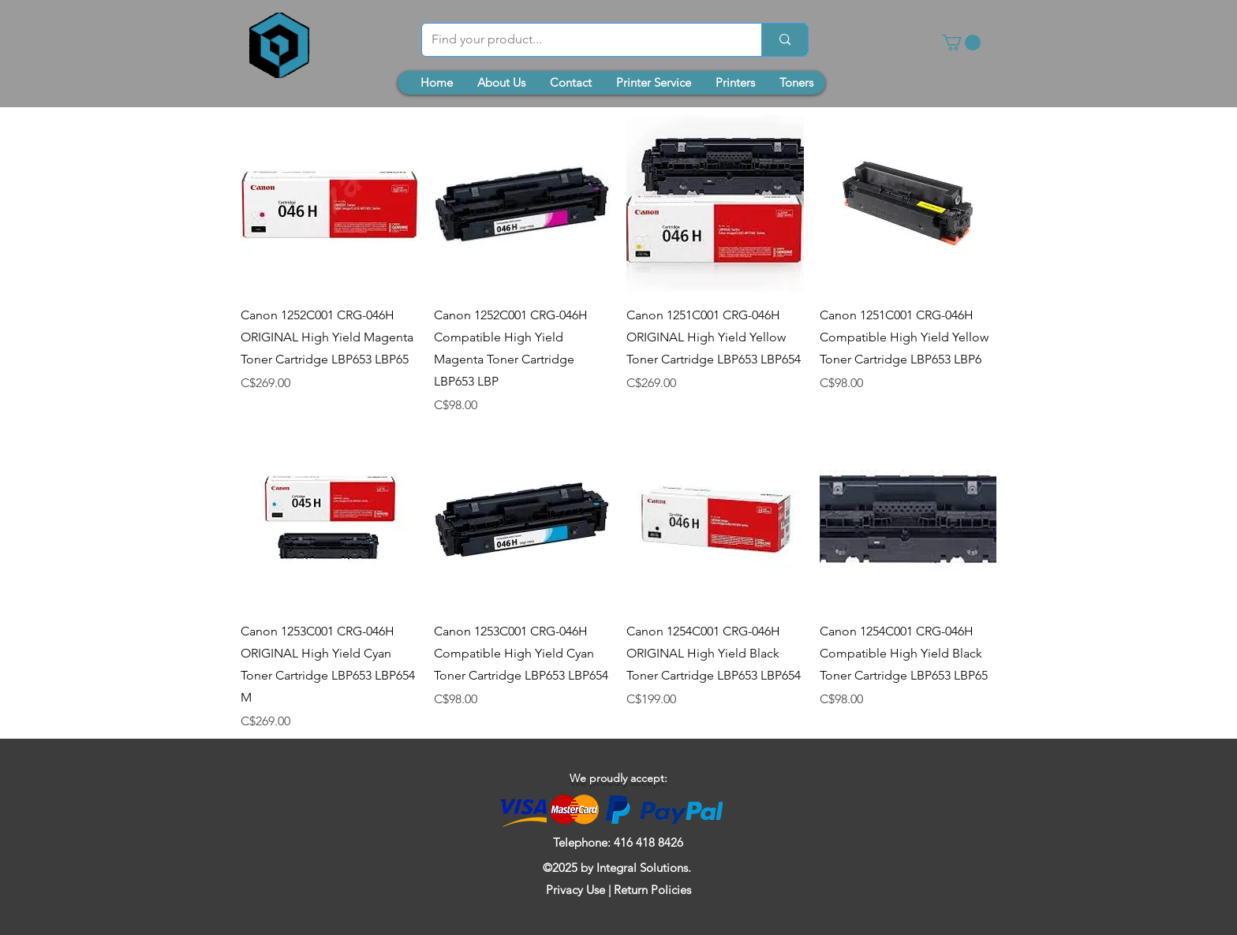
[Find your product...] (580, 40)
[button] (961, 42)
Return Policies (652, 889)
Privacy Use (575, 889)
